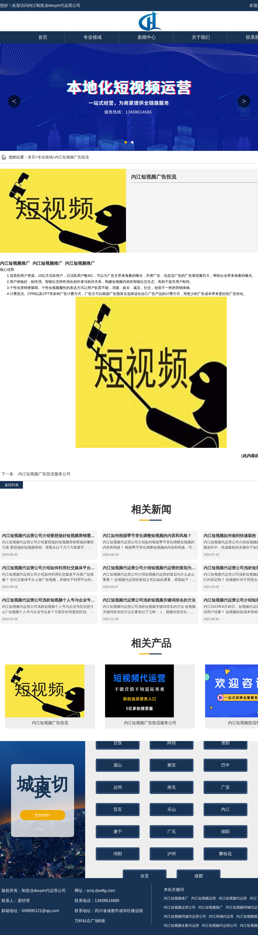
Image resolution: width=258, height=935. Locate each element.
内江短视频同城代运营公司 (185, 916)
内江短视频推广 (15, 263)
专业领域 (92, 37)
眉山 (117, 765)
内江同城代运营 (221, 916)
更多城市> (43, 815)
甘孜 (117, 743)
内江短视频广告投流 (72, 157)
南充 (171, 787)
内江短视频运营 (203, 898)
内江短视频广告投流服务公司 (44, 474)
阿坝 (171, 743)
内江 (225, 809)
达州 (117, 787)
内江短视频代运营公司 (219, 925)
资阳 (225, 743)
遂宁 (117, 831)
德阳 (225, 831)
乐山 (171, 809)
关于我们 (201, 37)
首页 (42, 37)
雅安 (171, 765)
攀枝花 (225, 853)
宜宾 (117, 809)
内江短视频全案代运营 (181, 925)
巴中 (225, 765)
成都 (198, 876)
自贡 (144, 876)
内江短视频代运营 (233, 898)
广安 (225, 787)
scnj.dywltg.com (101, 890)
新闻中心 (147, 37)
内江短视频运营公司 (180, 907)
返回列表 (12, 485)
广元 (171, 831)
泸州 (171, 853)
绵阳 (117, 853)
